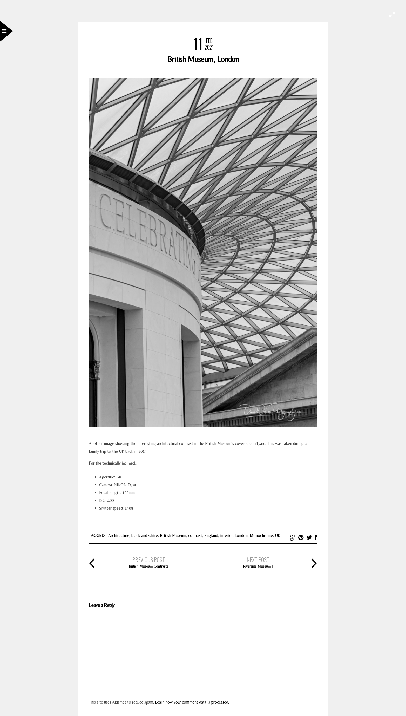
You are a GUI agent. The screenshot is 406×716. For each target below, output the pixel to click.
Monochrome (261, 535)
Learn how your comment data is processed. (192, 702)
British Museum (173, 535)
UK (277, 535)
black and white (144, 535)
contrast (195, 535)
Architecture (118, 535)
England (211, 535)
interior (226, 535)
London (241, 535)
